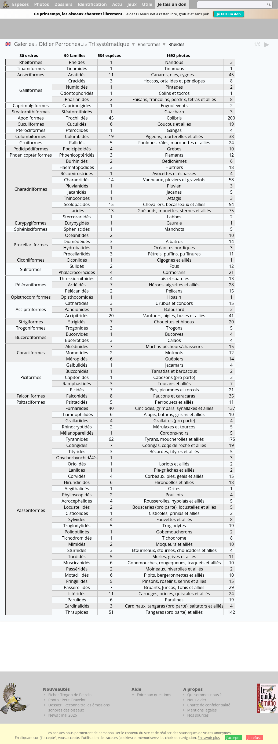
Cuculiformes (30, 124)
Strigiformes (31, 322)
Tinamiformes (31, 68)
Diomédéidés (77, 241)
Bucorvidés (77, 334)
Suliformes (31, 269)
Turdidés (76, 556)
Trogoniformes (31, 328)
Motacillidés (77, 575)
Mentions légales (202, 710)
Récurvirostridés (76, 173)
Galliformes (30, 90)
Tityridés (76, 451)
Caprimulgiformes (31, 106)
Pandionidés (76, 309)
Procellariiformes (31, 245)
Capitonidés (77, 377)
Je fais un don (229, 14)
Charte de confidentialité (209, 704)
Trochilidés (77, 118)
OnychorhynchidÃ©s (76, 458)
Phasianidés (77, 99)
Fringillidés (76, 581)
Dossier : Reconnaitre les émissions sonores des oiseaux (79, 707)
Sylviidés (76, 519)
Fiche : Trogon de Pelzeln (70, 694)
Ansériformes (30, 75)
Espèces (20, 4)
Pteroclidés (77, 130)
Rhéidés (77, 62)
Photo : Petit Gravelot (67, 699)
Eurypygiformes (30, 223)
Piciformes (30, 377)
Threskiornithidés (76, 278)
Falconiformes (31, 396)
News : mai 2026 (62, 715)
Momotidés (76, 353)
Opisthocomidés (76, 297)
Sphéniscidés (77, 229)
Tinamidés (77, 68)
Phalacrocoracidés (76, 272)
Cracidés (76, 81)
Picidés (77, 390)
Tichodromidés (77, 538)
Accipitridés (76, 316)
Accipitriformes (31, 309)
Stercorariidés (77, 217)
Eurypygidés (77, 223)
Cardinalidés (76, 606)
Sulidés (77, 266)
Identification (92, 4)
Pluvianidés (76, 186)
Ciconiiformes (30, 260)
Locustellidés (77, 507)
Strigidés (76, 322)
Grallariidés (76, 421)
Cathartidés (76, 303)
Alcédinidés (76, 346)
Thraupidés (76, 612)
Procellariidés (76, 254)
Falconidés (76, 396)
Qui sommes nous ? (204, 694)
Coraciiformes (31, 353)
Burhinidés (77, 161)
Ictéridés (76, 594)
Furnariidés (76, 408)
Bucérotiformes (30, 337)
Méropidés (76, 359)
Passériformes (30, 510)
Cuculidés (76, 124)
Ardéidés (77, 285)
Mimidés (76, 544)
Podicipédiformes (30, 149)
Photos (41, 4)
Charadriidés (77, 180)
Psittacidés (76, 402)
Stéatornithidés (76, 112)
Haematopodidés (77, 167)
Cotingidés (76, 445)
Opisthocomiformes (31, 297)
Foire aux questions (154, 694)
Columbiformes (30, 136)
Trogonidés (76, 328)
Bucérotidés (77, 340)
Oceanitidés (77, 235)
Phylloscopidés (77, 495)
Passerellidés (77, 587)
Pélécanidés (77, 291)
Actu (117, 4)
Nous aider (196, 699)
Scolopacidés (77, 204)
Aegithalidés (77, 489)
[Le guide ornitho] (267, 698)
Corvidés (77, 476)
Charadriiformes (30, 189)
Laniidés (76, 470)
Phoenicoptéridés (76, 155)
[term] (228, 5)
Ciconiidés (77, 260)
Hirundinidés (77, 482)
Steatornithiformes (31, 112)
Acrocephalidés (76, 501)
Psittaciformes (30, 402)
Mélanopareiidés (76, 433)
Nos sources (198, 715)
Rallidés (77, 143)
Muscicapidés (76, 563)
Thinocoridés (77, 198)
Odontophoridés (76, 93)
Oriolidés (77, 464)
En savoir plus (209, 737)
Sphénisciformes (30, 229)
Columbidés (77, 136)
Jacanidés (76, 192)
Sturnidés (76, 550)
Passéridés (76, 569)
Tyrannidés (77, 439)
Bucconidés (76, 371)
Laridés (77, 211)
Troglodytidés (76, 526)
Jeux (132, 4)
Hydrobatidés (76, 248)
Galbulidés (76, 365)
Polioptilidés (77, 532)
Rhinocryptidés (77, 427)
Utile (147, 4)
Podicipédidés (77, 149)
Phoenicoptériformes (31, 155)
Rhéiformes (149, 44)
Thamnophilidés (77, 414)
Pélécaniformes (30, 285)
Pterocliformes (30, 130)
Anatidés (77, 75)
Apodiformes (30, 118)
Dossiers (63, 4)
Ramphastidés (77, 384)
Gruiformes (30, 143)
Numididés (77, 87)
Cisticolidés (77, 513)
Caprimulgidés (77, 106)
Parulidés (77, 600)
